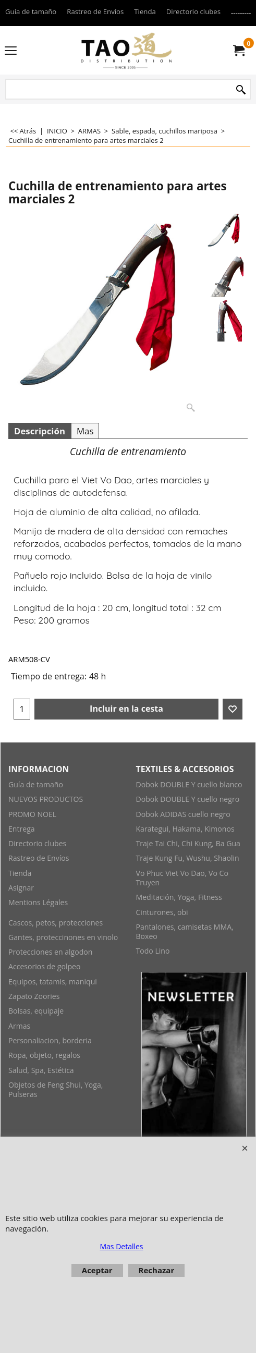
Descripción (39, 431)
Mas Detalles (121, 1246)
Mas (85, 431)
